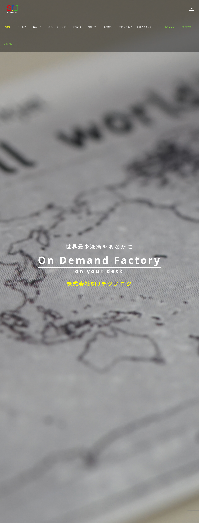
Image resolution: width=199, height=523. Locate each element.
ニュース (37, 27)
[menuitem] (170, 27)
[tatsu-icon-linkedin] (191, 8)
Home (7, 27)
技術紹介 (77, 27)
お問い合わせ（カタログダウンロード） (139, 27)
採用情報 (108, 27)
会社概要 (21, 27)
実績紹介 (92, 27)
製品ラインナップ (57, 27)
